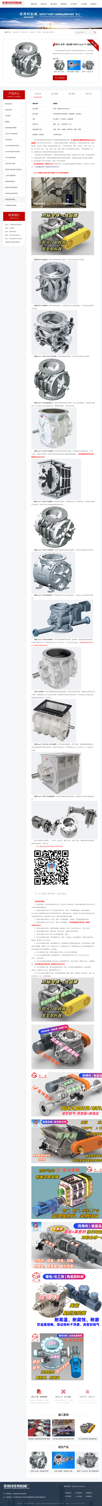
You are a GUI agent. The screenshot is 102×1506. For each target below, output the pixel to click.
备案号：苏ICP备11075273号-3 (75, 1503)
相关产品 (89, 94)
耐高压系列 (24, 32)
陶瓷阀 (39, 32)
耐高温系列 (16, 32)
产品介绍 (38, 94)
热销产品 (68, 1493)
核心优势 (55, 94)
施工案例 (72, 94)
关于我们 (68, 1496)
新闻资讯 (89, 1493)
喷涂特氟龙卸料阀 (48, 32)
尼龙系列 (32, 32)
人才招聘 (79, 1496)
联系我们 (89, 1496)
